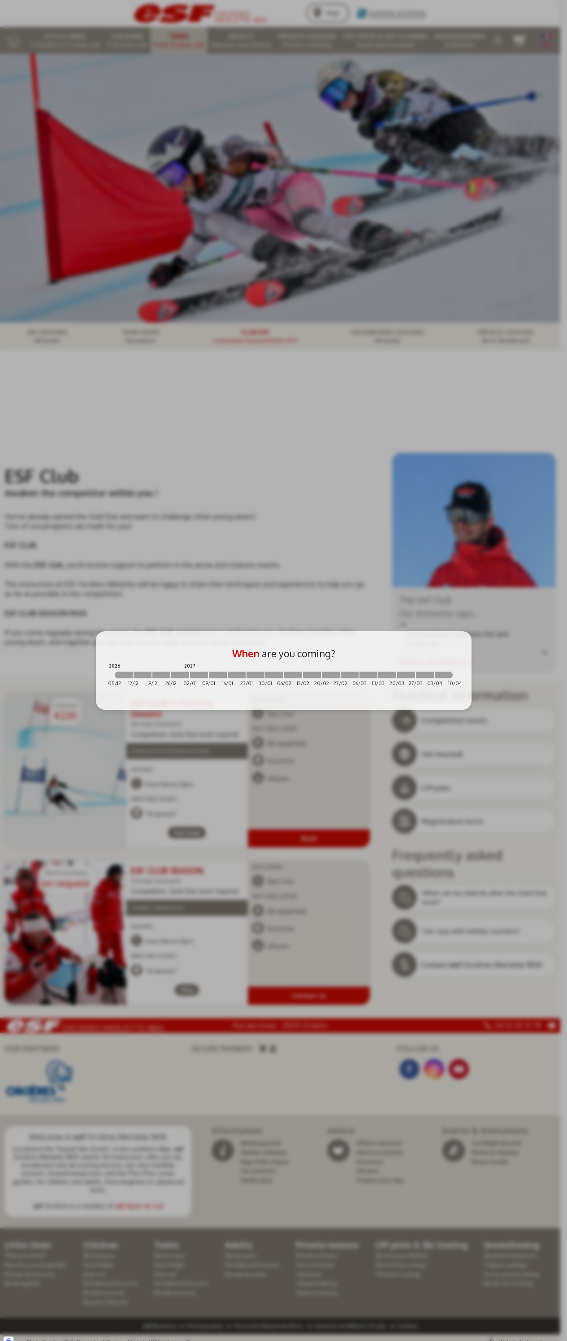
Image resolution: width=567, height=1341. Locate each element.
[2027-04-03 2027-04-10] (444, 675)
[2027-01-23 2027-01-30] (255, 675)
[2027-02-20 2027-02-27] (331, 675)
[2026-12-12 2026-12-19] (142, 675)
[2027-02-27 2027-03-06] (350, 675)
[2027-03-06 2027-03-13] (368, 675)
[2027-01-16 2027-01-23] (237, 675)
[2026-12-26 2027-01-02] (180, 675)
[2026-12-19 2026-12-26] (161, 675)
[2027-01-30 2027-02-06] (274, 675)
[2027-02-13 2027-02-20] (312, 675)
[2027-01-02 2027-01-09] (199, 675)
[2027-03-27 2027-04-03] (425, 675)
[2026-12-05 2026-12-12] (124, 675)
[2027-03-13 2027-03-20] (387, 675)
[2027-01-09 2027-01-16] (218, 675)
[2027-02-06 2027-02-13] (293, 675)
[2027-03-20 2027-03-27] (406, 675)
